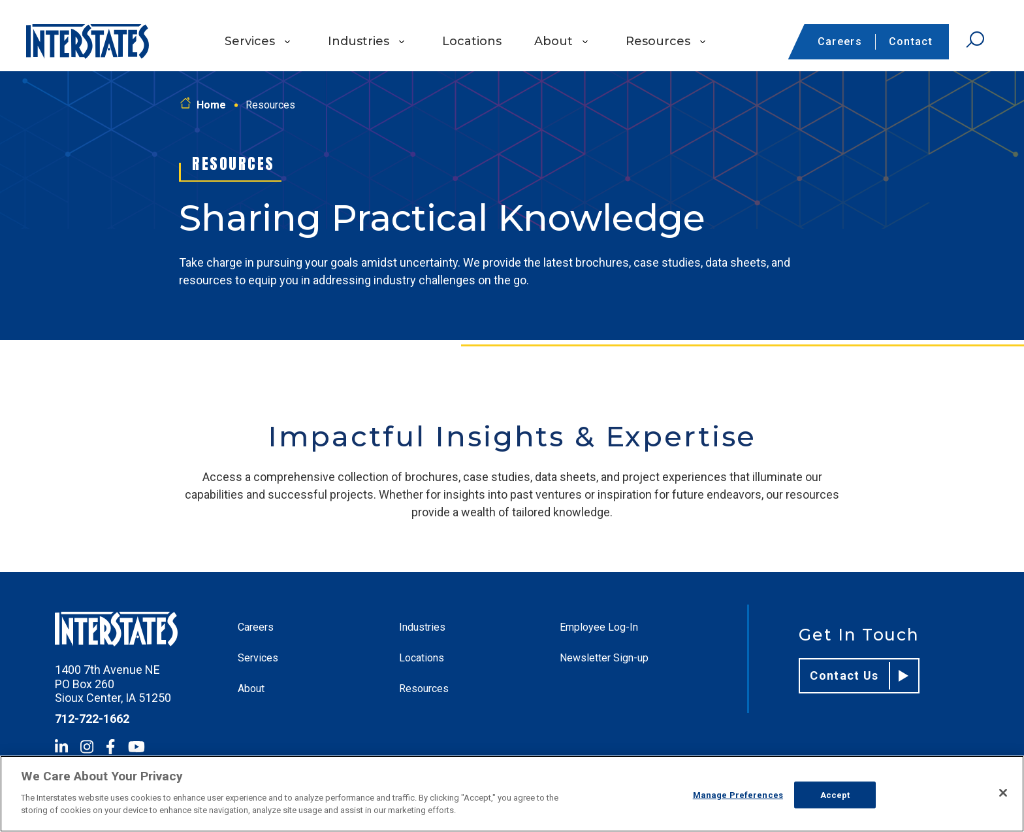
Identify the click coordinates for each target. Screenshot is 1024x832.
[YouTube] (136, 746)
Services (250, 41)
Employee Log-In (599, 627)
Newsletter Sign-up (604, 658)
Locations (472, 41)
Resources (658, 41)
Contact (911, 41)
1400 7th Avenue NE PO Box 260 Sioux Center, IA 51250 (113, 684)
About (553, 41)
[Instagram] (86, 746)
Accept (835, 794)
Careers (840, 41)
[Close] (1003, 792)
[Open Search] (975, 40)
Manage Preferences (738, 794)
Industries (358, 41)
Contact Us (859, 676)
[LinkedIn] (61, 746)
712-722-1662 (92, 718)
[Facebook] (110, 746)
